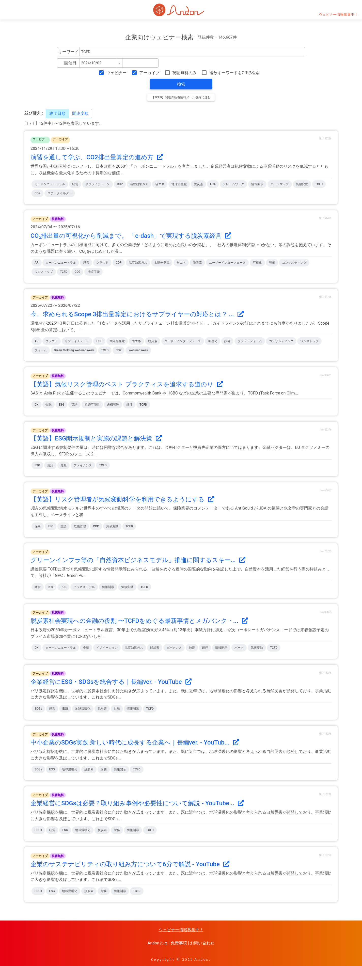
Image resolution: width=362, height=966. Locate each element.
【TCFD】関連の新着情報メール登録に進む (181, 97)
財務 (117, 708)
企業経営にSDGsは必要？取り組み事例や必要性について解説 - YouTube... (137, 803)
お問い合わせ (202, 943)
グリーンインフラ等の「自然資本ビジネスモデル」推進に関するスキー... (137, 560)
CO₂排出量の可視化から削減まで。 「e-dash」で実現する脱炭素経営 (130, 235)
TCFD (319, 184)
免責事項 (179, 943)
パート (239, 648)
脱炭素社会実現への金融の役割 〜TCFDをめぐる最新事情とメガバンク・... (139, 620)
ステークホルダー (60, 193)
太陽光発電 (161, 262)
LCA (213, 184)
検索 (181, 84)
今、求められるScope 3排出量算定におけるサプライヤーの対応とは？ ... (137, 314)
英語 (74, 404)
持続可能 (93, 272)
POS (63, 587)
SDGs (38, 708)
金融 (48, 404)
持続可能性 (92, 404)
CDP (120, 184)
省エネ (159, 184)
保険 (38, 526)
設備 (272, 262)
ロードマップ (280, 184)
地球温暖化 (179, 184)
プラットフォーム (250, 341)
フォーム (41, 350)
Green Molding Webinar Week (74, 350)
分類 (63, 465)
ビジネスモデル (84, 587)
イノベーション (107, 648)
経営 (75, 184)
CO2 (37, 193)
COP (96, 526)
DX (36, 404)
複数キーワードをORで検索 (234, 72)
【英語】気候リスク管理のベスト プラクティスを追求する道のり (126, 384)
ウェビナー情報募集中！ (338, 14)
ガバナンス (174, 648)
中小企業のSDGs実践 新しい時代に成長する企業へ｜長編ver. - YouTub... (134, 742)
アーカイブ (149, 72)
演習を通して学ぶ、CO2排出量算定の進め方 (96, 157)
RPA (50, 587)
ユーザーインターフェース (227, 262)
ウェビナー (116, 72)
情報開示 (257, 184)
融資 (192, 648)
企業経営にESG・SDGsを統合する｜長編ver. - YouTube (111, 681)
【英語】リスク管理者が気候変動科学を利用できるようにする (122, 499)
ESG (61, 404)
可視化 (257, 262)
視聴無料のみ (184, 72)
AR (37, 262)
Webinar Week (138, 350)
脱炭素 (198, 184)
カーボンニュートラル (50, 184)
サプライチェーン (97, 184)
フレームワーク (233, 184)
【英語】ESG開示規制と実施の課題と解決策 (96, 438)
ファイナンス (83, 465)
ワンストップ (44, 272)
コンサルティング (294, 262)
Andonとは (157, 943)
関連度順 (80, 113)
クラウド (102, 262)
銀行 (129, 404)
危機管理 (113, 404)
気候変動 (302, 184)
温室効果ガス (139, 184)
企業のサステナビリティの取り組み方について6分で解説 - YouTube (129, 864)
